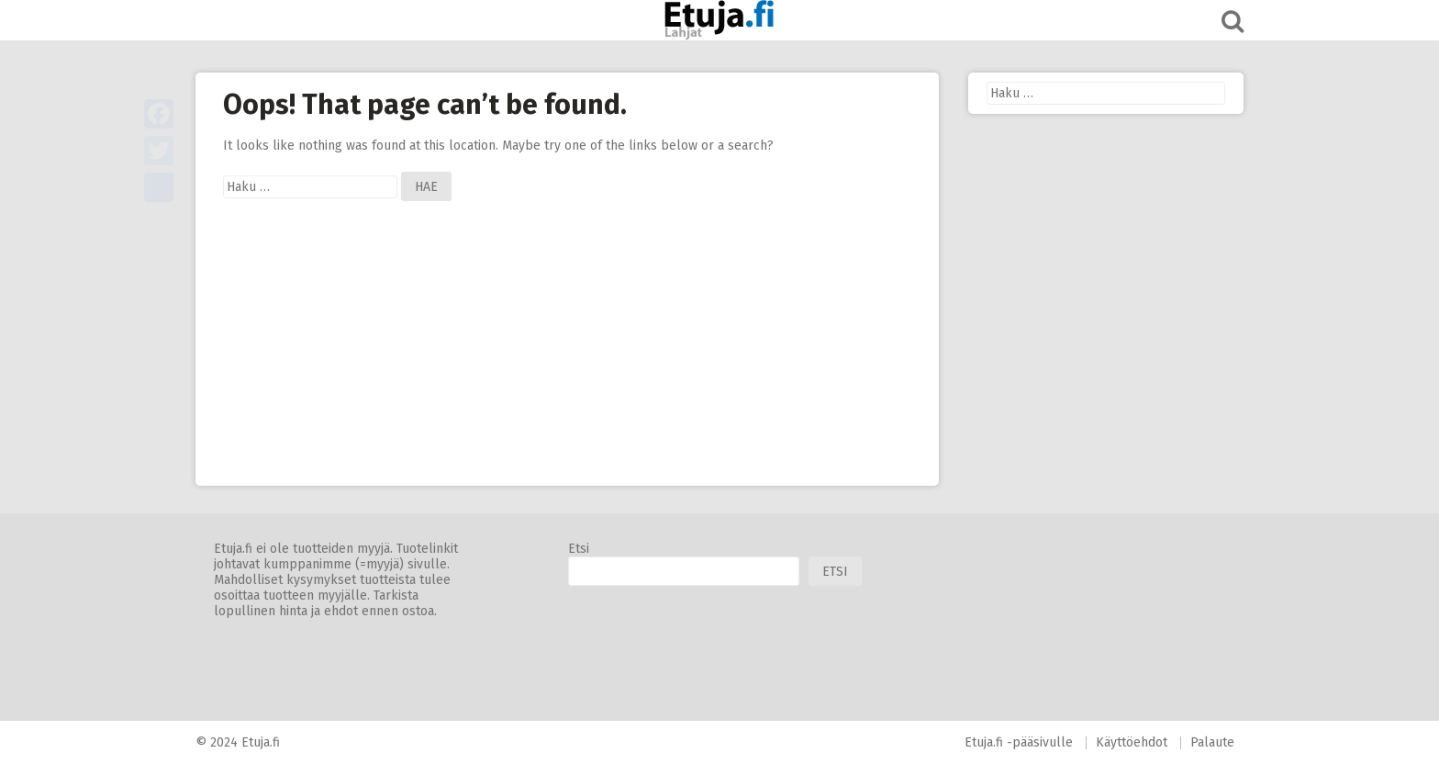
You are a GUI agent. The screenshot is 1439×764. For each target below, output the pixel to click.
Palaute (1212, 742)
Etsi (578, 548)
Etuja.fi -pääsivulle (1019, 742)
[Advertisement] (567, 357)
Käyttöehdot (1131, 742)
